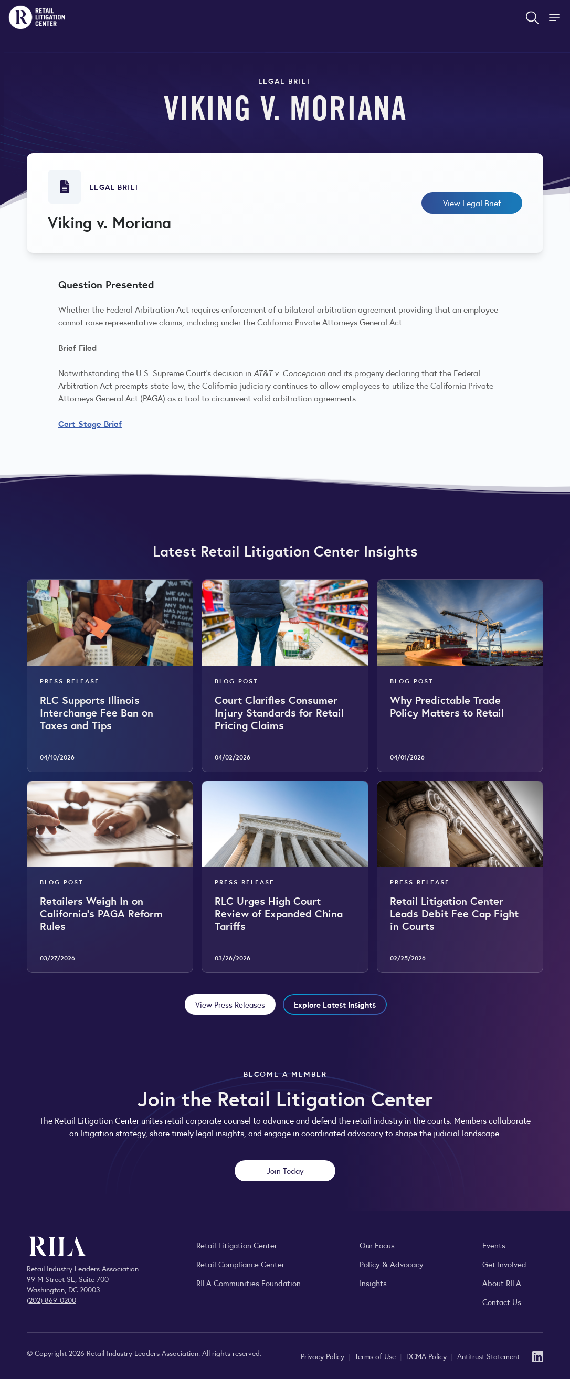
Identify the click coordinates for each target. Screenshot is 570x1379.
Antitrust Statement (488, 1356)
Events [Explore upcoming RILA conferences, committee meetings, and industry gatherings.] (493, 1245)
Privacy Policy (323, 1356)
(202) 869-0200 (51, 1300)
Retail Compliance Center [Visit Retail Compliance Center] (240, 1264)
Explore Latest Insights (335, 1004)
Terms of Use (376, 1356)
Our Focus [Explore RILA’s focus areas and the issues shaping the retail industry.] (377, 1245)
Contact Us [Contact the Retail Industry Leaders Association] (501, 1302)
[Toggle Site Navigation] (555, 17)
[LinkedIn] (537, 1355)
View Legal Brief (472, 203)
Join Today (285, 1170)
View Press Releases (230, 1004)
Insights (373, 1283)
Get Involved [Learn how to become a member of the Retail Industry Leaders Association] (504, 1264)
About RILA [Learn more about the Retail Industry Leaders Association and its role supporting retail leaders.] (501, 1283)
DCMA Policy (427, 1356)
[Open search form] (532, 17)
